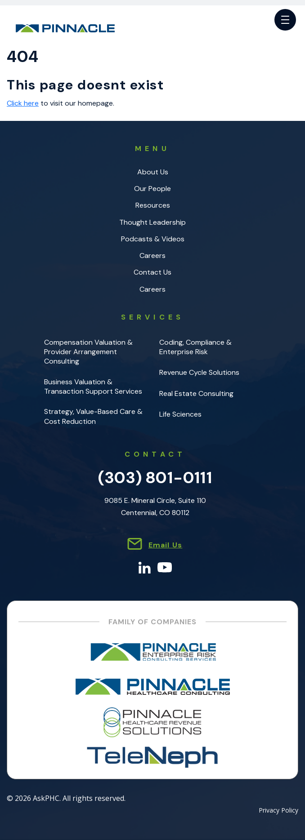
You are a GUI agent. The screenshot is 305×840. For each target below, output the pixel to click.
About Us (152, 172)
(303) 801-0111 (155, 477)
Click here (23, 103)
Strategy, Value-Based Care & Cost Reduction (93, 416)
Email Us (165, 545)
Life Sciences (180, 414)
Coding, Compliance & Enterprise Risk (195, 347)
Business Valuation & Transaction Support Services (93, 386)
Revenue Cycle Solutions (199, 372)
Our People (152, 188)
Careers (152, 255)
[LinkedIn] (145, 567)
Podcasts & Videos (152, 239)
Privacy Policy (278, 810)
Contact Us (152, 272)
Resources (152, 205)
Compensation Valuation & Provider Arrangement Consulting (88, 352)
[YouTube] (164, 567)
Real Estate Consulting (196, 393)
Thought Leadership (152, 222)
